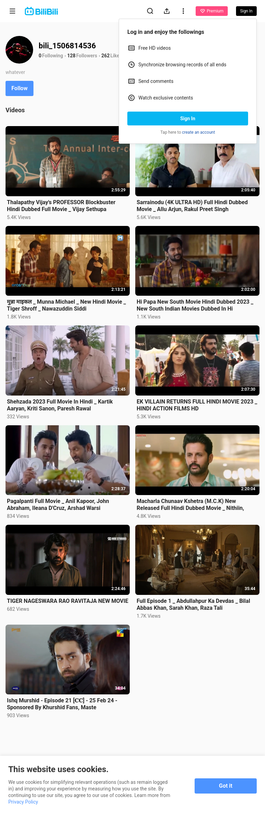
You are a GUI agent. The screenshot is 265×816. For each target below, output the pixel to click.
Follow (19, 88)
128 (71, 55)
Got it (226, 785)
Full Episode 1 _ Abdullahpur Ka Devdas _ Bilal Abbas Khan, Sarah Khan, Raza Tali (193, 604)
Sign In (187, 118)
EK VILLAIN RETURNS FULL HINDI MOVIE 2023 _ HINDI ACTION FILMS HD (197, 405)
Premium (211, 11)
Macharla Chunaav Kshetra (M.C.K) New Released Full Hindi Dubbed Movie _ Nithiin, (190, 504)
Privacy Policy (23, 802)
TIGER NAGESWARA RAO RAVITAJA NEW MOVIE (67, 601)
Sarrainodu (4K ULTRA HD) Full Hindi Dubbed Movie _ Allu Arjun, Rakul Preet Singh (192, 205)
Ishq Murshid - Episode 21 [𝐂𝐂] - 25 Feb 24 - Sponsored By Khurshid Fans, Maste (62, 704)
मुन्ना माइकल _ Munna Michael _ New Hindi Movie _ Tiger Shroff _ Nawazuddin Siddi (66, 305)
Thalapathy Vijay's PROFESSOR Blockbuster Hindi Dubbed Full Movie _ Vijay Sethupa (61, 205)
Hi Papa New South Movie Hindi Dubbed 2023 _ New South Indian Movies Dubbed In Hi (195, 305)
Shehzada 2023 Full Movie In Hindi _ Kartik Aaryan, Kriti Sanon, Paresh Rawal (60, 405)
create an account (198, 132)
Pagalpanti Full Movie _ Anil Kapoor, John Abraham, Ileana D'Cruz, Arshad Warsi (58, 504)
